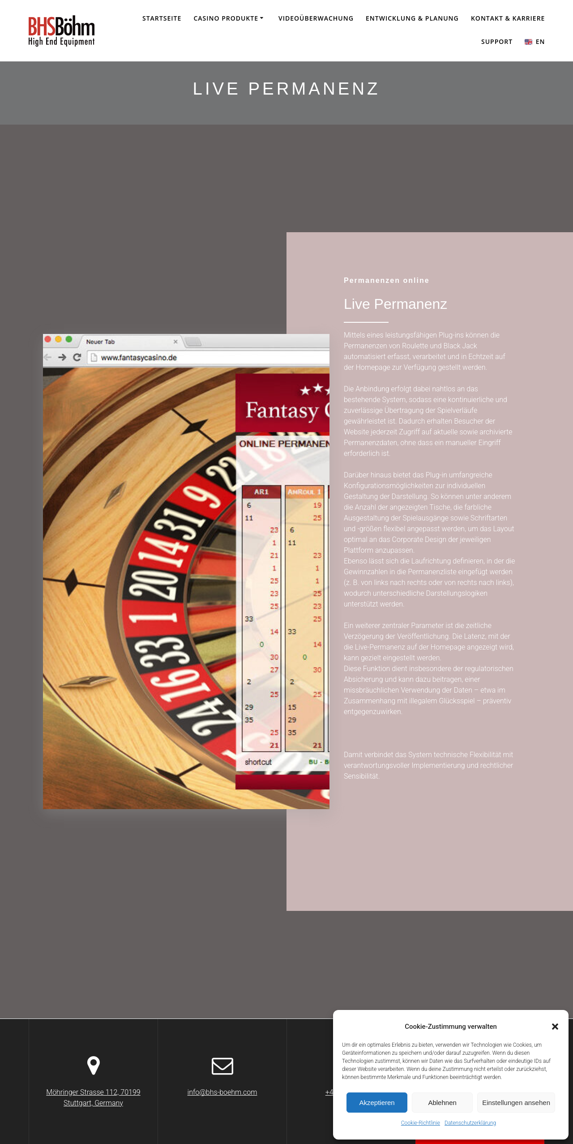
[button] (555, 1026)
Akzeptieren (376, 1102)
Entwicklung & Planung (412, 18)
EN (535, 41)
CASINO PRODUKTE (225, 18)
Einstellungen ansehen (516, 1102)
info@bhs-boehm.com (222, 1092)
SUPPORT (497, 41)
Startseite (161, 18)
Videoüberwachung (316, 18)
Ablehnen (442, 1102)
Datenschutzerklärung (470, 1123)
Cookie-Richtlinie (420, 1123)
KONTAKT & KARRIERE (508, 18)
